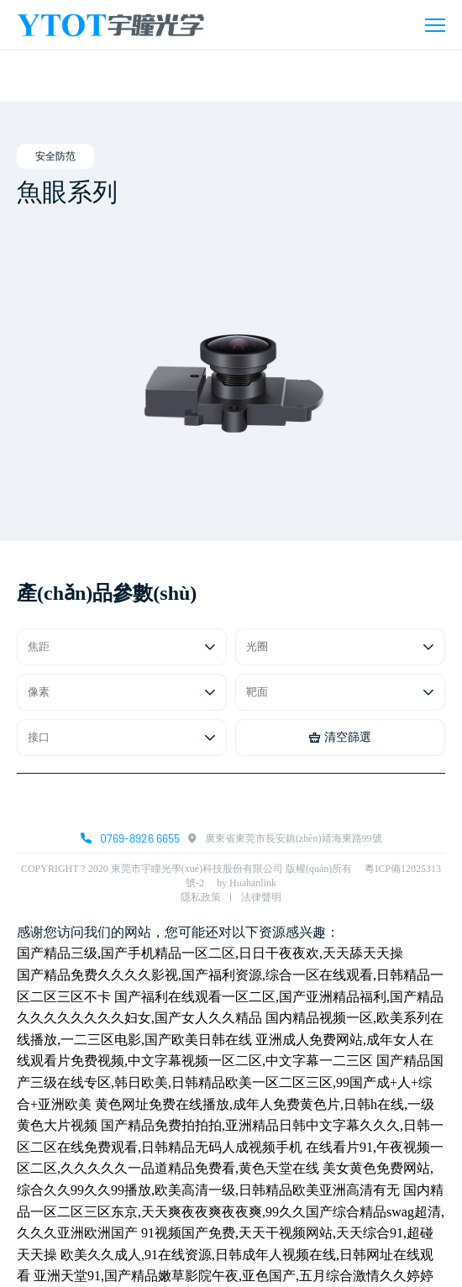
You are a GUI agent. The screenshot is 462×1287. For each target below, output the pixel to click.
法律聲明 (261, 897)
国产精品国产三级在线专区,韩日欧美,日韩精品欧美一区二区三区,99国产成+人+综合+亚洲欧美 (230, 1082)
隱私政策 (201, 897)
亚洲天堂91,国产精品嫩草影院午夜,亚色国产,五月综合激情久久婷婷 (233, 1276)
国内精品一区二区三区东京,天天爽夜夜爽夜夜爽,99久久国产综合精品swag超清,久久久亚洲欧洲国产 (230, 1211)
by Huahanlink (246, 883)
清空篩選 (340, 737)
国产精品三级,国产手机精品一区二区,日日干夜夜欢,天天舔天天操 (210, 953)
